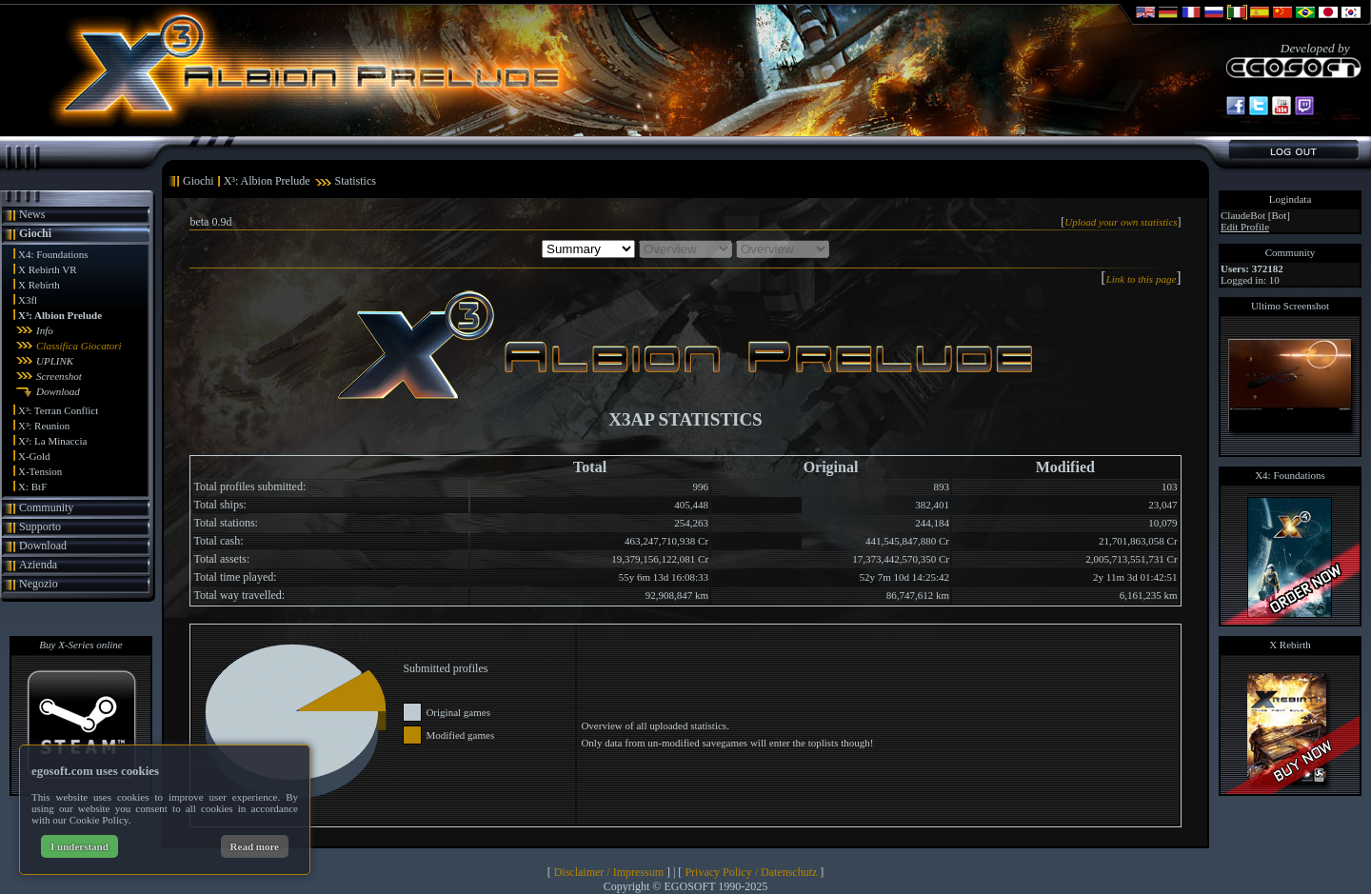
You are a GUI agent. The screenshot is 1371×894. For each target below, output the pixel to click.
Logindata (1290, 199)
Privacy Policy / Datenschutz (751, 872)
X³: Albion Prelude (60, 315)
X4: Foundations (53, 254)
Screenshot (59, 376)
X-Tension (40, 471)
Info (44, 330)
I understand (79, 846)
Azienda (38, 564)
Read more (254, 846)
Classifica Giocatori (79, 345)
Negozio (38, 583)
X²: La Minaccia (52, 441)
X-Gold (34, 456)
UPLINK (54, 361)
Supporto (40, 526)
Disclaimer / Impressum (609, 872)
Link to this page (1141, 279)
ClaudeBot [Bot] (1255, 215)
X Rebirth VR (47, 269)
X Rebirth (39, 284)
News (32, 214)
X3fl (27, 300)
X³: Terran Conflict (58, 410)
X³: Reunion (44, 425)
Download (58, 391)
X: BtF (32, 486)
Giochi (35, 233)
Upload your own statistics (1120, 222)
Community (46, 507)
